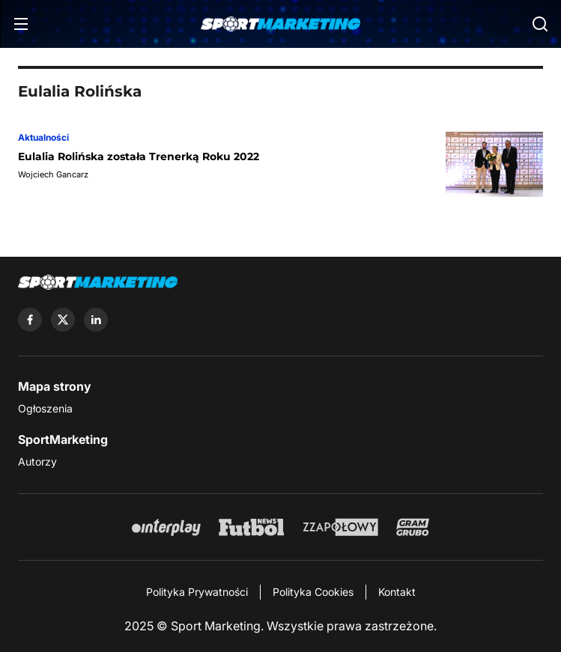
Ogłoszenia (45, 408)
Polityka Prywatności (197, 591)
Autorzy (37, 461)
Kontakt (397, 591)
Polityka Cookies (313, 591)
